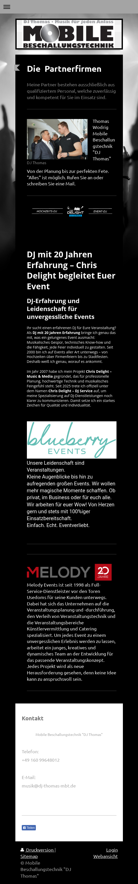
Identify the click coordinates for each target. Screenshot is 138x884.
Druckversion (37, 849)
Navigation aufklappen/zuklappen (69, 6)
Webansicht (105, 856)
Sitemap (29, 856)
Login (112, 849)
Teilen (29, 828)
